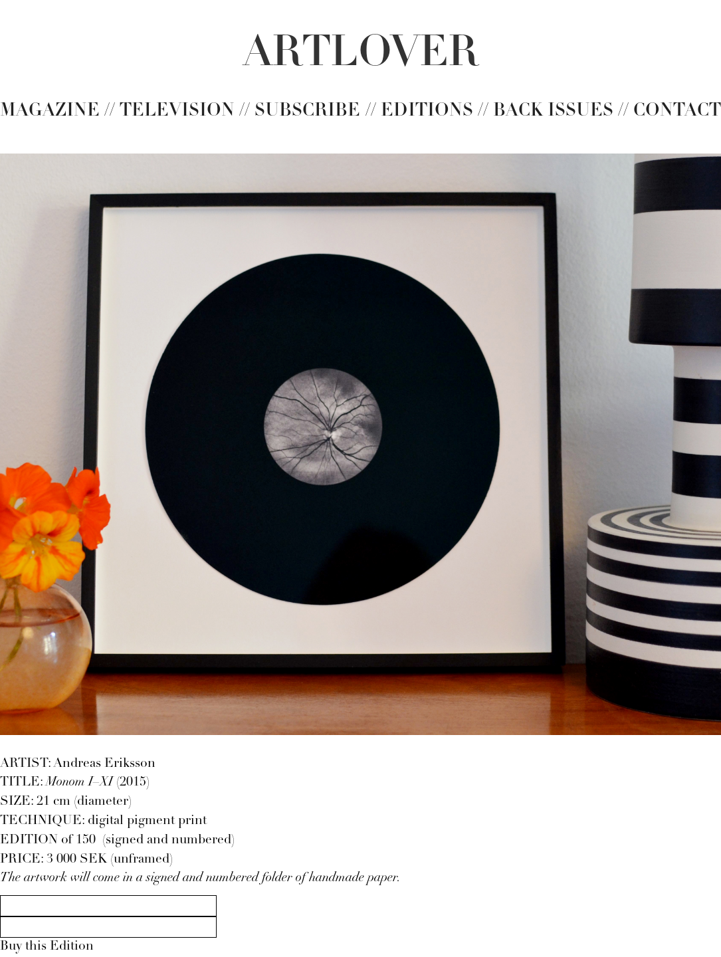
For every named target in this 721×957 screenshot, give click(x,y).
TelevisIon (177, 111)
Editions (427, 111)
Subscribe (307, 111)
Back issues (553, 111)
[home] (360, 54)
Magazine (50, 111)
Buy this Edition (47, 946)
